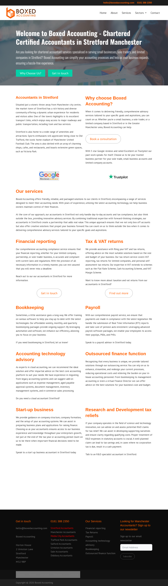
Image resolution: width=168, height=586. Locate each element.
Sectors (140, 12)
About (114, 12)
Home (103, 12)
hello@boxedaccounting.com (118, 3)
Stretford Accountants (62, 528)
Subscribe (127, 556)
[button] (141, 12)
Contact (155, 12)
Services (126, 12)
